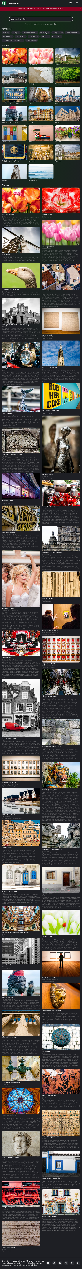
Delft (43, 293)
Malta (3, 893)
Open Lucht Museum (8, 256)
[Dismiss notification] (80, 8)
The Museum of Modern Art (50, 337)
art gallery (44, 33)
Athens (44, 600)
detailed (45, 36)
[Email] (48, 1263)
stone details (31, 40)
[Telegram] (54, 1263)
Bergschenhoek (6, 816)
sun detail (56, 36)
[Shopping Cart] (70, 3)
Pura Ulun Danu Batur (48, 791)
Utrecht (44, 938)
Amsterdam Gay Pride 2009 (10, 610)
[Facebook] (60, 1263)
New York (4, 326)
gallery (16, 33)
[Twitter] (66, 1263)
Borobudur (45, 748)
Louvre (44, 1097)
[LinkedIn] (78, 1263)
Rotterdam (5, 291)
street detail (20, 36)
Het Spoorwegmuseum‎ (8, 371)
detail (6, 33)
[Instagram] (72, 1263)
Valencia (44, 1012)
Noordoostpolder (6, 216)
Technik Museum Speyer (9, 415)
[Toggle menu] (77, 3)
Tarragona (5, 1084)
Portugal (44, 1180)
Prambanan (5, 456)
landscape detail (72, 33)
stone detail (33, 36)
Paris (3, 1117)
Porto (43, 1053)
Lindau (44, 1218)
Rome (3, 934)
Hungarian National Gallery (13, 40)
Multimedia (7, 36)
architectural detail (30, 33)
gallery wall (58, 33)
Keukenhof (45, 216)
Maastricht (45, 476)
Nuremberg (5, 502)
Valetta (4, 849)
